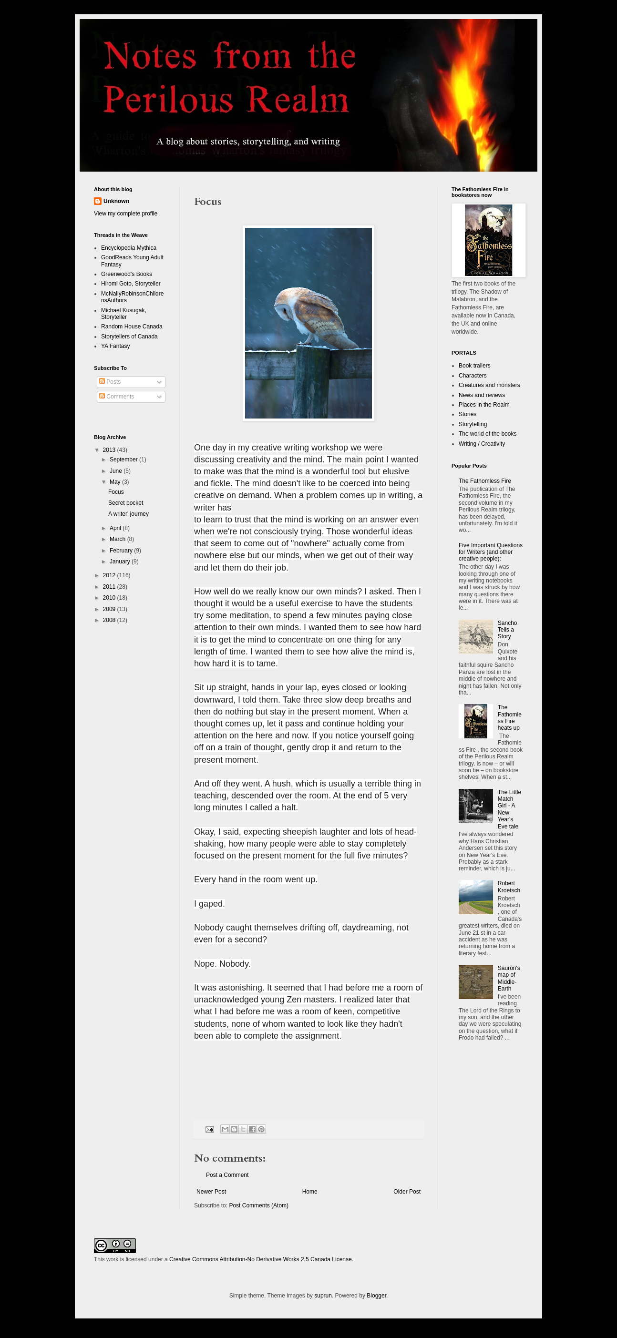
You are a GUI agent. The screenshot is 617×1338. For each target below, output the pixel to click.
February (122, 550)
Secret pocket (125, 503)
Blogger (376, 1295)
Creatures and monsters (489, 385)
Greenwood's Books (126, 274)
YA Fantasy (115, 346)
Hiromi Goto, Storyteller (131, 283)
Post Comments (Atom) (258, 1205)
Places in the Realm (484, 404)
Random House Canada (132, 326)
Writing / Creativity (482, 443)
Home (310, 1191)
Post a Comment (227, 1175)
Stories (467, 414)
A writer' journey (128, 514)
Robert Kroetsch (509, 886)
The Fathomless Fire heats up (510, 717)
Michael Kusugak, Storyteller (123, 313)
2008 (110, 620)
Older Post (407, 1191)
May (116, 482)
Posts (110, 381)
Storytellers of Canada (129, 336)
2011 (110, 586)
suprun (323, 1295)
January (121, 561)
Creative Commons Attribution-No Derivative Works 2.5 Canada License (260, 1259)
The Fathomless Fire (485, 481)
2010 (110, 597)
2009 (110, 609)
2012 (110, 575)
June (116, 471)
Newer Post (211, 1191)
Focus (116, 492)
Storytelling (473, 424)
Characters (473, 375)
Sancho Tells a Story (507, 630)
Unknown (116, 201)
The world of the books (487, 433)
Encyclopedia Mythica (128, 248)
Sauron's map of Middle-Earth (509, 978)
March (118, 539)
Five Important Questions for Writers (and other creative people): (491, 552)
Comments (116, 396)
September (124, 459)
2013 (110, 450)
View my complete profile (125, 213)
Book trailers (475, 365)
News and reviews (482, 395)
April (116, 528)
